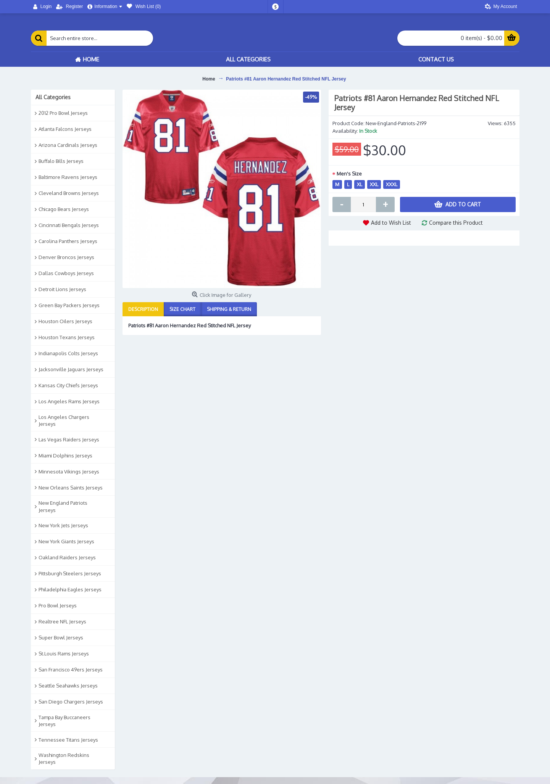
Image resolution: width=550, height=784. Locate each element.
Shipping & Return (229, 309)
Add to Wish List (391, 222)
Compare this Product (456, 222)
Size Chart (182, 309)
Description (143, 309)
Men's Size (349, 174)
